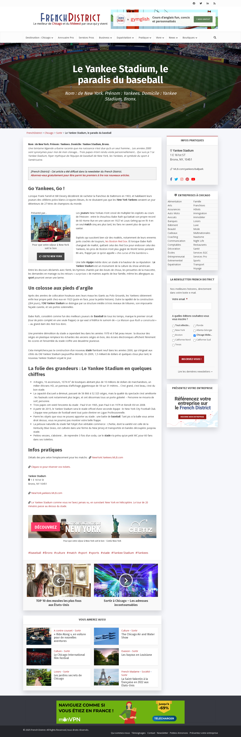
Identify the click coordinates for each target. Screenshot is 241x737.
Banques (172, 221)
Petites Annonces (179, 732)
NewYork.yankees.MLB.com (46, 493)
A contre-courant (63, 630)
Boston (179, 334)
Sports (196, 260)
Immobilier (199, 217)
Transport (198, 264)
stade (106, 553)
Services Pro (200, 256)
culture (60, 553)
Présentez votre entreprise (204, 732)
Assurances (174, 209)
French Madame (130, 671)
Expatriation (124, 37)
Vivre (159, 37)
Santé (196, 248)
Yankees (142, 553)
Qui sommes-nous (120, 732)
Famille (197, 201)
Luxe (196, 225)
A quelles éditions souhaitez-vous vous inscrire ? (190, 317)
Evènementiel (175, 260)
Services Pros (86, 37)
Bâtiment (173, 225)
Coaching (173, 236)
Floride (199, 325)
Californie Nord (183, 339)
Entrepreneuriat (176, 256)
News (172, 37)
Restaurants (200, 244)
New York (180, 330)
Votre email (180, 299)
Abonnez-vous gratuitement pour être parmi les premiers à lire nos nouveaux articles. (80, 175)
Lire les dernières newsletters (195, 370)
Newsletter (162, 732)
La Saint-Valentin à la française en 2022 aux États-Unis (135, 682)
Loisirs (57, 671)
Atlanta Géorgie (204, 330)
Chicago (49, 132)
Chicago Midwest (204, 334)
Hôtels (196, 209)
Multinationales (201, 233)
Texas (178, 344)
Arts (170, 205)
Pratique (144, 37)
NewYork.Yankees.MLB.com (107, 457)
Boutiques (189, 37)
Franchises (199, 205)
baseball (35, 553)
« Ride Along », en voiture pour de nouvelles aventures (70, 637)
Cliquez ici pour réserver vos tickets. (51, 466)
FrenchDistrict (34, 132)
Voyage (197, 268)
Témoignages (139, 732)
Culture (125, 630)
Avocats (172, 217)
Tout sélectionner (183, 325)
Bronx (48, 553)
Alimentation (175, 201)
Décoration (174, 248)
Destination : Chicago (38, 37)
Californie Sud (203, 339)
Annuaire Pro (66, 37)
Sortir (59, 132)
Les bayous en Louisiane (136, 654)
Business (104, 37)
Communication (176, 240)
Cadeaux (172, 233)
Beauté (172, 229)
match (73, 553)
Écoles (171, 252)
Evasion (125, 651)
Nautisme (198, 236)
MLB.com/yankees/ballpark (186, 169)
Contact (151, 732)
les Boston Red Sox (116, 241)
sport (83, 553)
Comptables (174, 244)
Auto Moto (174, 213)
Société (146, 671)
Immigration (200, 213)
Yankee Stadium (123, 553)
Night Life (198, 240)
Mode (196, 229)
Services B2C (200, 252)
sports (95, 553)
